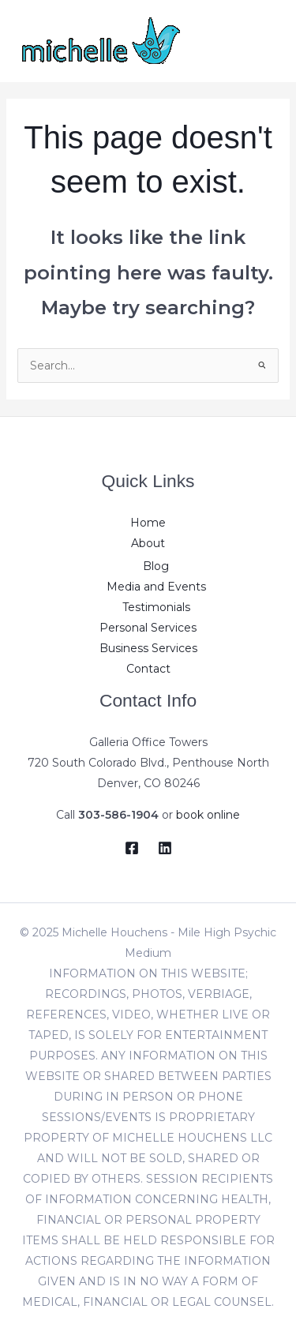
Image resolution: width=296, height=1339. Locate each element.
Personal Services (148, 628)
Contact (148, 669)
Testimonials (156, 607)
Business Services (148, 648)
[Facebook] (132, 848)
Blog (156, 566)
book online (208, 815)
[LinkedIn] (165, 848)
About (148, 543)
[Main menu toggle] (264, 40)
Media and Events (156, 586)
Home (148, 523)
